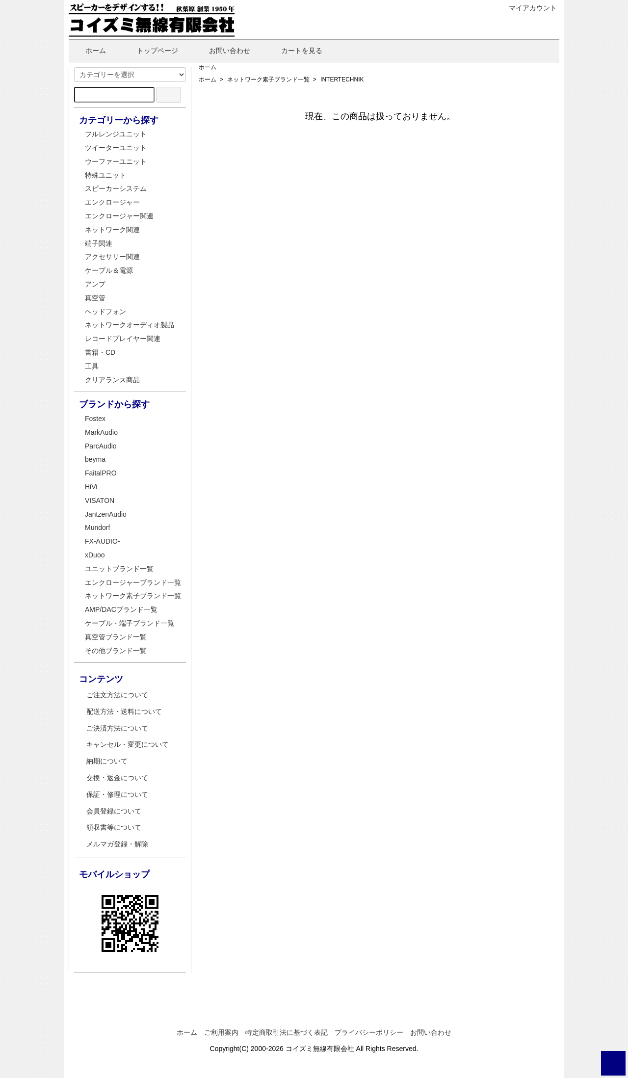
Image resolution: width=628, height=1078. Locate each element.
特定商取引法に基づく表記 (286, 1032)
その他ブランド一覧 (116, 651)
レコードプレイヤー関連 (122, 338)
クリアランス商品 (112, 380)
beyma (95, 459)
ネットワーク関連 (112, 230)
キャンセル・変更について (127, 744)
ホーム (88, 50)
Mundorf (97, 527)
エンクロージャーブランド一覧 (133, 582)
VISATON (99, 500)
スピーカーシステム (116, 188)
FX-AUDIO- (102, 541)
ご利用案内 (221, 1032)
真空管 (95, 298)
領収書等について (113, 827)
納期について (107, 761)
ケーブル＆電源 (109, 270)
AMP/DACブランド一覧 (121, 609)
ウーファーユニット (116, 161)
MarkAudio (101, 432)
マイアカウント (527, 8)
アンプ (95, 284)
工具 (92, 366)
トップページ (150, 50)
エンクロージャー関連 (119, 216)
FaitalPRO (101, 473)
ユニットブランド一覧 (119, 569)
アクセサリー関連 (112, 257)
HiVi (91, 487)
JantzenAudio (106, 514)
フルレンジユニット (116, 134)
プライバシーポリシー (369, 1032)
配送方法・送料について (124, 711)
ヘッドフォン (105, 312)
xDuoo (95, 555)
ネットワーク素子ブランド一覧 (268, 79)
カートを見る (294, 50)
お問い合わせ (222, 50)
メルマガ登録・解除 (117, 844)
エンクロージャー (112, 202)
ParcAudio (101, 446)
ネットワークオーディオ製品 (129, 325)
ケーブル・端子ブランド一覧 (129, 623)
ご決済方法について (117, 728)
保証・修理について (117, 794)
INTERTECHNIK (342, 79)
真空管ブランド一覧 (116, 637)
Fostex (95, 418)
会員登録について (113, 811)
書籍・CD (100, 352)
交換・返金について (117, 778)
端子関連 (98, 243)
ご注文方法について (117, 695)
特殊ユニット (105, 175)
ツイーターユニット (116, 148)
